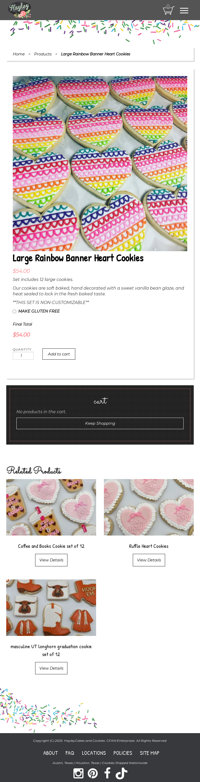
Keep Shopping (100, 423)
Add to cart (59, 354)
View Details (51, 559)
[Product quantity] (23, 356)
